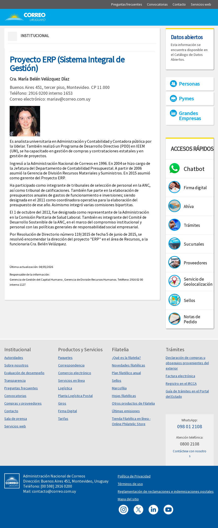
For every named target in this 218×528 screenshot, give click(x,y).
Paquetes (65, 357)
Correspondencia (71, 365)
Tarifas (63, 418)
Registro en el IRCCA (181, 383)
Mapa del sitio (128, 499)
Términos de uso (130, 484)
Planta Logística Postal (75, 395)
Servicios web (15, 426)
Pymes (186, 98)
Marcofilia (119, 388)
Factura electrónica (180, 376)
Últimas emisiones (126, 411)
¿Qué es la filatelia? (126, 357)
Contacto (11, 411)
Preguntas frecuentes (21, 388)
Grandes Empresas (190, 116)
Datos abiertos (187, 37)
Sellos (116, 380)
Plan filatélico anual (126, 373)
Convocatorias (15, 395)
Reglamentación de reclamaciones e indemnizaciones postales (166, 491)
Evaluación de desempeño (24, 373)
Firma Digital (67, 411)
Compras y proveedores (23, 403)
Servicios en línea (71, 380)
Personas (189, 84)
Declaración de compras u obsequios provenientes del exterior (187, 363)
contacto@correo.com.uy (54, 491)
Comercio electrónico (74, 373)
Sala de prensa (15, 418)
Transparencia (15, 380)
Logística (65, 388)
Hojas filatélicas (124, 395)
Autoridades (13, 357)
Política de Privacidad (134, 476)
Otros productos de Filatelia (133, 403)
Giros (62, 403)
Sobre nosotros (16, 365)
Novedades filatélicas (128, 365)
